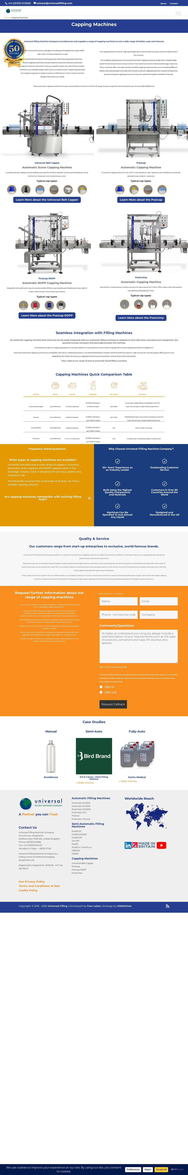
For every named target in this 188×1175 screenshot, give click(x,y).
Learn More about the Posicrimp (141, 317)
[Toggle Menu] (178, 13)
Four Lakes (94, 906)
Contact (174, 3)
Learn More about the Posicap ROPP (47, 315)
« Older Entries (85, 782)
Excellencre (51, 777)
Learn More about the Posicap (141, 199)
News (163, 3)
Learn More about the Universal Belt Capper (47, 199)
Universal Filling (57, 906)
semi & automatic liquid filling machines (107, 361)
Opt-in (109, 687)
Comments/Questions (117, 625)
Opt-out (110, 692)
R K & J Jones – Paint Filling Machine (94, 778)
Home (7, 18)
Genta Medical (137, 777)
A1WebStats (124, 906)
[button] (181, 3)
